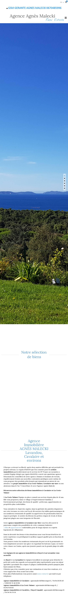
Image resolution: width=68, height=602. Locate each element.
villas (6, 528)
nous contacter (43, 574)
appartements (16, 528)
